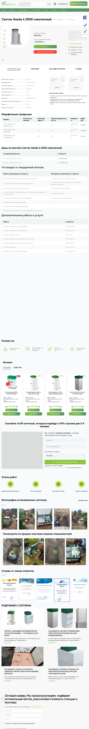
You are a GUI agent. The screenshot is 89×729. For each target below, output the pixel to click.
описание (35, 69)
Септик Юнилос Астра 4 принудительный (77, 393)
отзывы (78, 69)
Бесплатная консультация (45, 52)
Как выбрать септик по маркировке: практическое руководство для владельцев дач (64, 633)
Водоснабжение (23, 10)
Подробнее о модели (11, 414)
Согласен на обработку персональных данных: (19, 723)
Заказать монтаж (74, 44)
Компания (54, 10)
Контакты (63, 10)
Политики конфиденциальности (74, 467)
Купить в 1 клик (11, 410)
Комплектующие (35, 10)
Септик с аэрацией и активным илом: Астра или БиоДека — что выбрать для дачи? (21, 633)
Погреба (12, 10)
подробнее (7, 642)
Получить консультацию (78, 3)
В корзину (45, 46)
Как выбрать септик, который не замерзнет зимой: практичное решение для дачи (21, 671)
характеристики (14, 69)
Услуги (46, 10)
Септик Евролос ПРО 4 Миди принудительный (55, 393)
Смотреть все (82, 500)
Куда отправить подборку (52, 451)
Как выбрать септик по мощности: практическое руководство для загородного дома (63, 671)
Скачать (57, 87)
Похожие (7, 368)
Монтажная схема (54, 80)
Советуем (17, 368)
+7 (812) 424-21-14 (63, 4)
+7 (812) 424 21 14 (36, 707)
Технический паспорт (74, 80)
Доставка (57, 69)
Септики (4, 10)
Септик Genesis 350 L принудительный (11, 393)
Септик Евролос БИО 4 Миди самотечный (33, 393)
